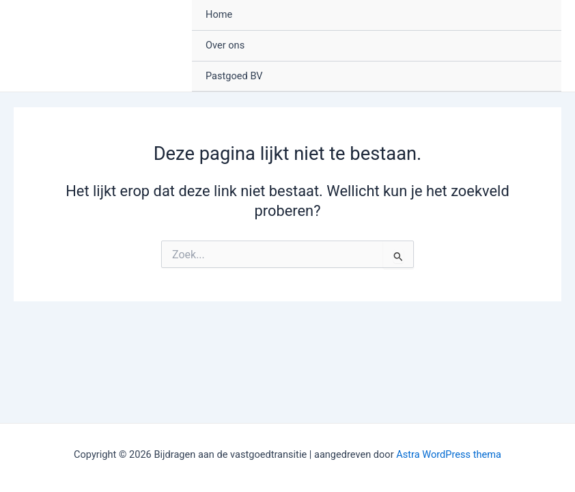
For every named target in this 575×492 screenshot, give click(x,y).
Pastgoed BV (234, 76)
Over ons (225, 45)
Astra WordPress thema (448, 454)
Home (219, 14)
